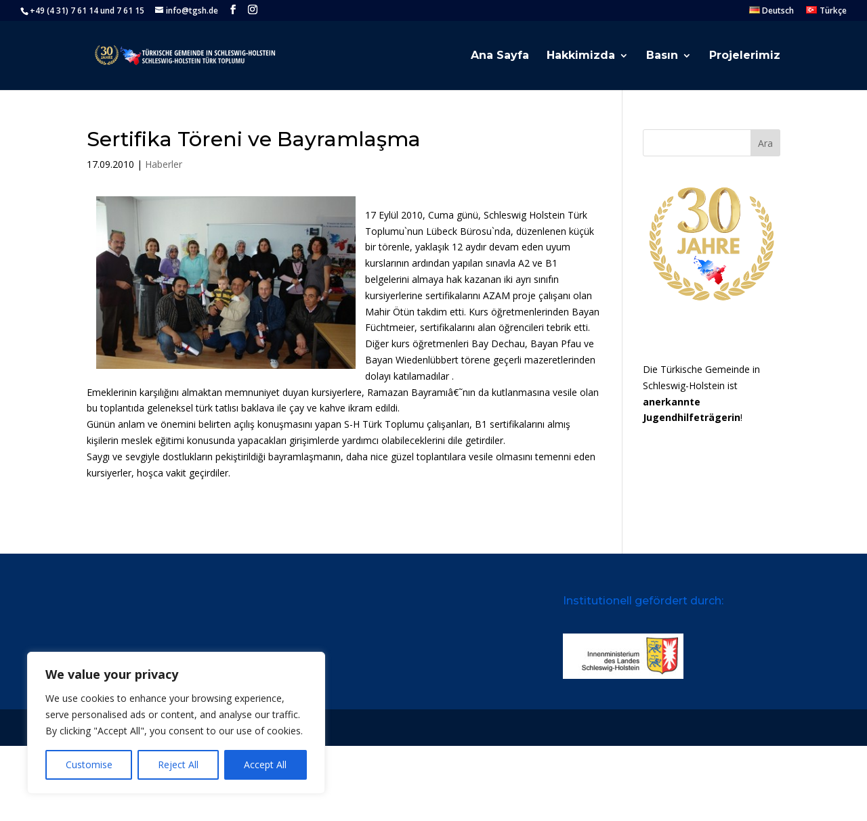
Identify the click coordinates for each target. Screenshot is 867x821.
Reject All (178, 764)
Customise (89, 764)
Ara (765, 143)
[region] (176, 723)
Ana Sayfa (500, 56)
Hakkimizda (581, 56)
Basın (662, 56)
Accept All (265, 764)
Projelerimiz (744, 56)
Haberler (163, 164)
